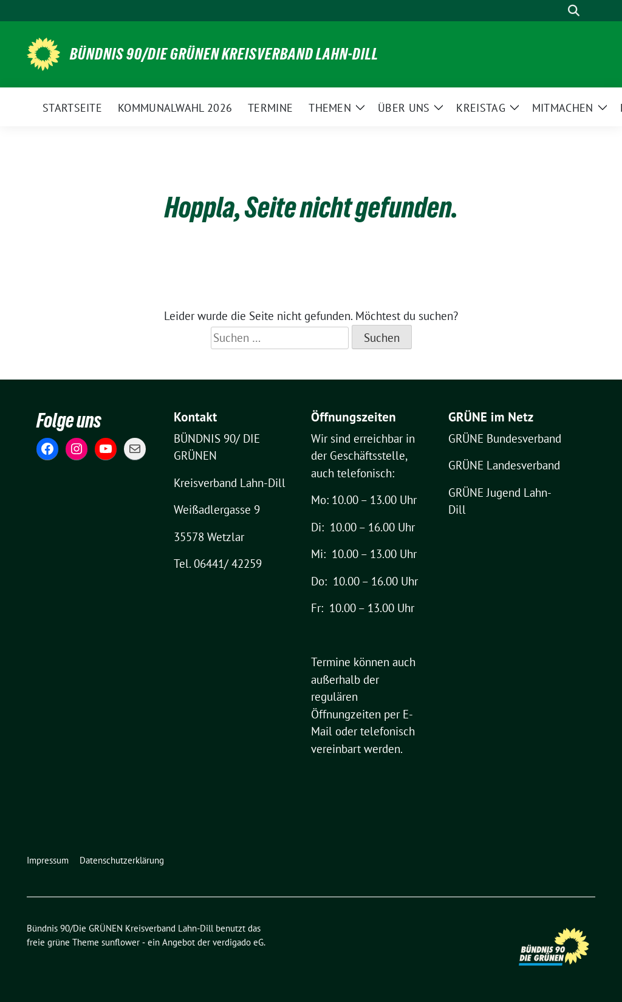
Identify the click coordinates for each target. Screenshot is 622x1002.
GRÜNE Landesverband (504, 465)
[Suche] (556, 10)
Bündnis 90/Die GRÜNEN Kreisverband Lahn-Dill (224, 54)
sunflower (120, 942)
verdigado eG (238, 942)
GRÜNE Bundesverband (504, 438)
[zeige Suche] (574, 10)
